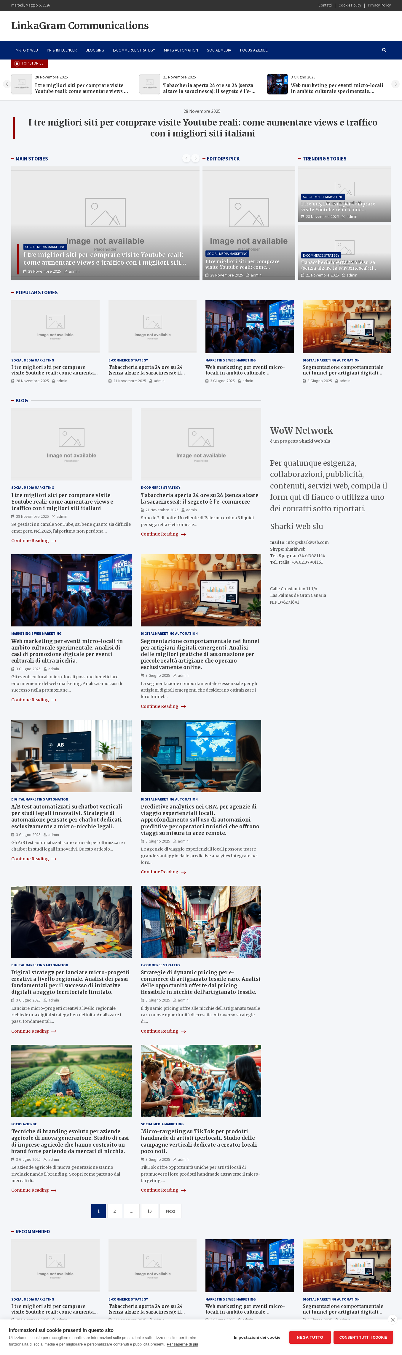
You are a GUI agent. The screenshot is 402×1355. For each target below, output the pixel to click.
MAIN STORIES (32, 158)
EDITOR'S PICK (223, 158)
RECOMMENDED (33, 1231)
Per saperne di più (182, 1344)
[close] (393, 1319)
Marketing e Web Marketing (230, 360)
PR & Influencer (62, 50)
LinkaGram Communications (80, 26)
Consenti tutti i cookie (363, 1337)
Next (170, 1211)
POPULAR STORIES (37, 292)
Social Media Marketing (45, 247)
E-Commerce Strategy (134, 50)
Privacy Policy (379, 5)
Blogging (95, 50)
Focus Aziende (254, 50)
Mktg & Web (27, 50)
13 (149, 1211)
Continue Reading (33, 540)
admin (74, 271)
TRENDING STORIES (325, 158)
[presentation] (7, 84)
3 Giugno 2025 (222, 380)
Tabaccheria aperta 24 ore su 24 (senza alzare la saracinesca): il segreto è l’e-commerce (208, 91)
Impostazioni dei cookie (257, 1337)
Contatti (325, 5)
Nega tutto (309, 1337)
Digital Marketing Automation (331, 360)
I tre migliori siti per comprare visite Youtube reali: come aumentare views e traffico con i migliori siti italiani (81, 91)
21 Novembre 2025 (322, 275)
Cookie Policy (350, 5)
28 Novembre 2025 (44, 271)
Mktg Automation (181, 50)
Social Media (219, 50)
